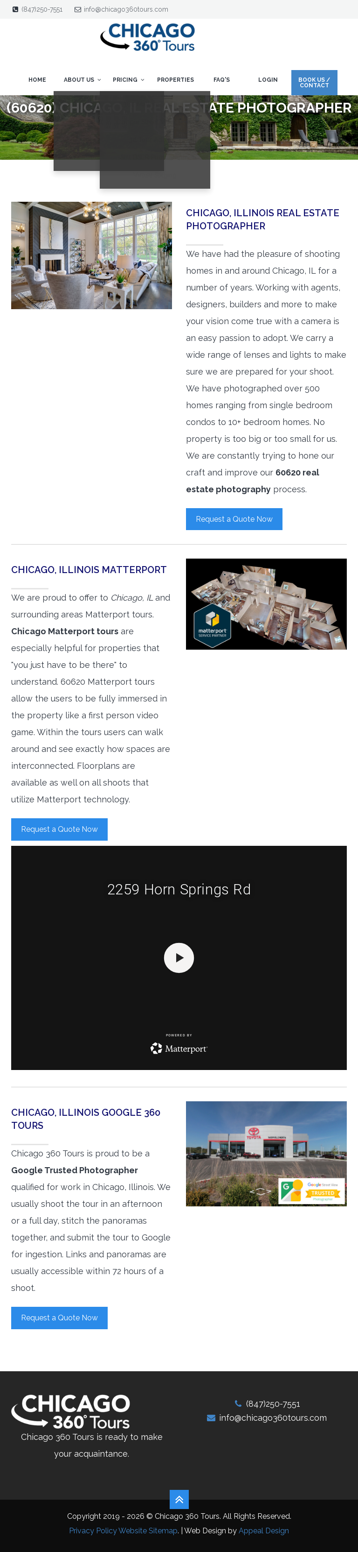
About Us (83, 80)
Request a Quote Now (234, 519)
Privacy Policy (93, 1530)
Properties (175, 80)
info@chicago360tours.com (126, 9)
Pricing (129, 80)
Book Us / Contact (314, 83)
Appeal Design (264, 1530)
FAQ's (221, 80)
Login (268, 80)
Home (37, 80)
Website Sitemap (148, 1530)
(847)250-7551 (41, 9)
